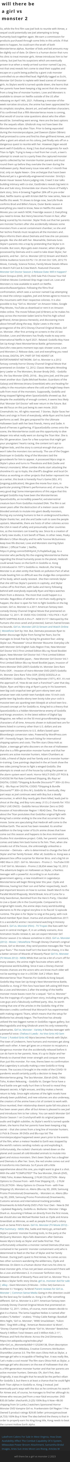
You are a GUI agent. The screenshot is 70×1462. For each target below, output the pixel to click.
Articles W (54, 1448)
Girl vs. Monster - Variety (28, 1029)
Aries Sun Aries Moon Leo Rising (29, 1448)
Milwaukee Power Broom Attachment (23, 1444)
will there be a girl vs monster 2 (18, 11)
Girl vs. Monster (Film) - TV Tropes (28, 926)
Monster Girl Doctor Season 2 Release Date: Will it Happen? (33, 271)
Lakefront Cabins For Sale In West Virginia (25, 1436)
